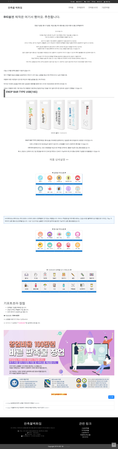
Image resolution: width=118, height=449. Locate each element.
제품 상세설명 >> (59, 159)
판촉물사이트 (93, 8)
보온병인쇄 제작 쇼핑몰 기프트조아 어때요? (22, 403)
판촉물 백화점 (15, 7)
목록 (111, 397)
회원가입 (107, 1)
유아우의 (85, 437)
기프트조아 (63, 133)
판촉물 (71, 8)
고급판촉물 (85, 428)
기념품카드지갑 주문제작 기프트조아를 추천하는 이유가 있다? (27, 408)
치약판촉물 (85, 430)
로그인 (99, 1)
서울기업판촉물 (33, 221)
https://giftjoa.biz (22, 319)
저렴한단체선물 (85, 435)
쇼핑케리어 (85, 432)
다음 (12, 323)
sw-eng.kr (67, 446)
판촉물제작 (81, 8)
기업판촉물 (105, 8)
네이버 (8, 323)
